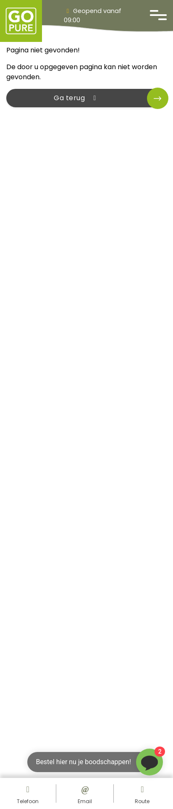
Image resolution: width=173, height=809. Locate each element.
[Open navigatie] (158, 15)
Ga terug (76, 98)
